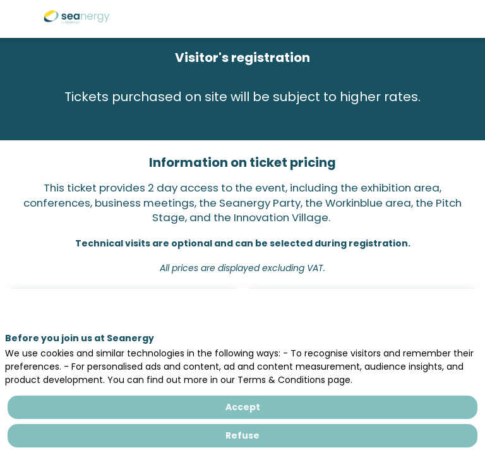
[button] (19, 19)
